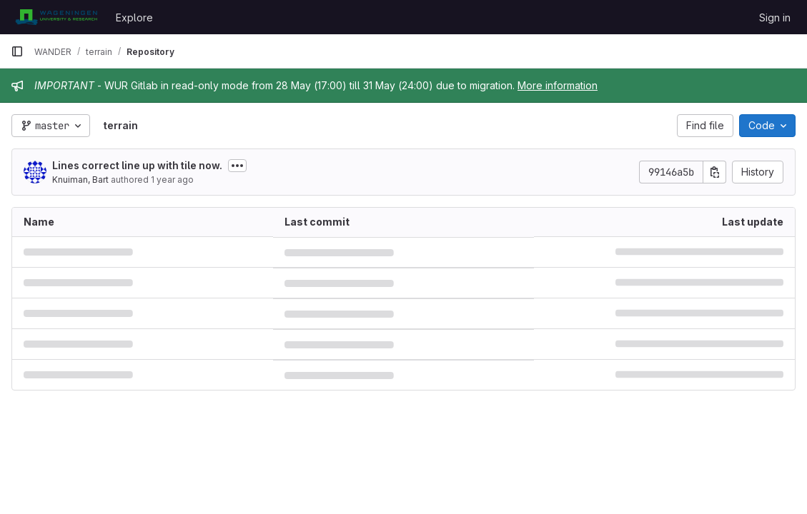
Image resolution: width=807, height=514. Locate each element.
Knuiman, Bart (80, 179)
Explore (134, 17)
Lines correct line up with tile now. (137, 165)
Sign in (775, 17)
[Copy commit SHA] (714, 172)
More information (558, 85)
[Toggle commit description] (237, 165)
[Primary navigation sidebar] (17, 51)
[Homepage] (56, 17)
